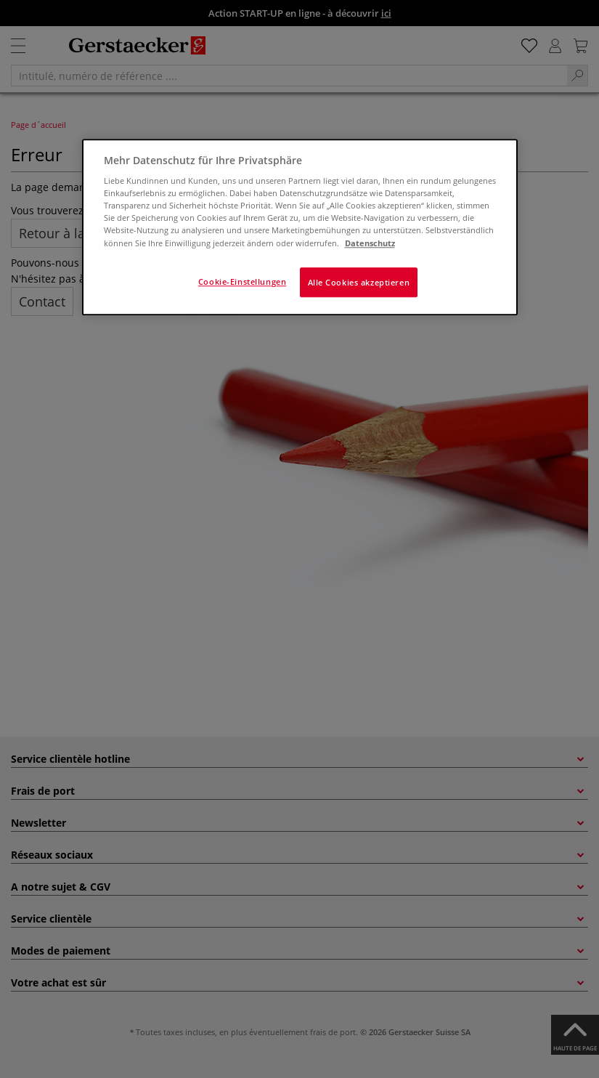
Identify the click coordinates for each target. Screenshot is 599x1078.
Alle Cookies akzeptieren (359, 282)
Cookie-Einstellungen (242, 281)
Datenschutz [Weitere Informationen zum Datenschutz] (370, 243)
